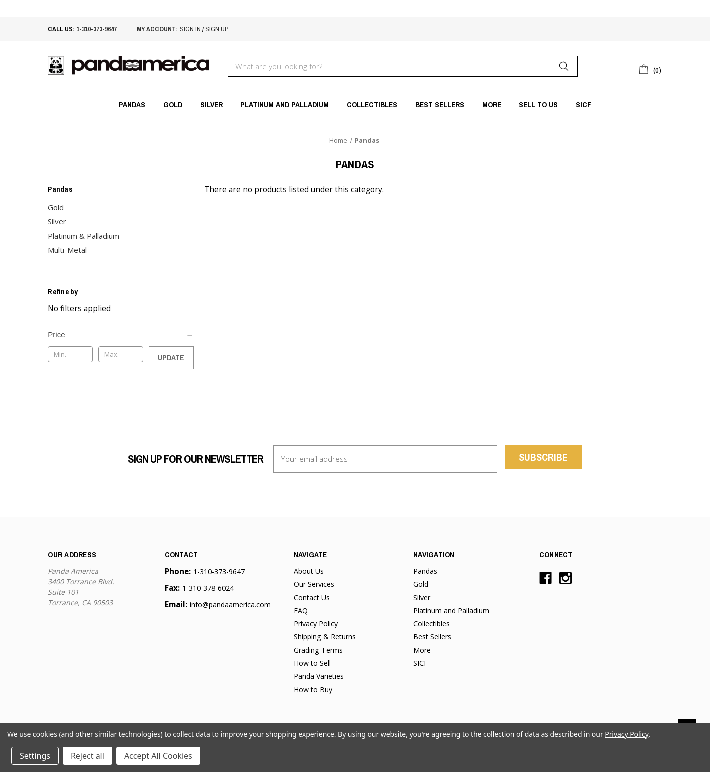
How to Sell (312, 663)
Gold (172, 104)
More (491, 104)
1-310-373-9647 (96, 28)
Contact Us (312, 597)
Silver (211, 104)
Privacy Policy (316, 623)
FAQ (301, 610)
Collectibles (372, 104)
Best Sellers (439, 104)
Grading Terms (318, 650)
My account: (157, 28)
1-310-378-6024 (208, 588)
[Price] (120, 335)
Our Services (314, 584)
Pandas (132, 104)
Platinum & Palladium (83, 236)
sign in (190, 28)
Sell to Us (538, 104)
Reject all (87, 755)
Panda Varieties (319, 676)
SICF (583, 104)
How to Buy (313, 689)
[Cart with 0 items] (650, 68)
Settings (35, 755)
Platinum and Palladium (284, 104)
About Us (309, 571)
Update (171, 357)
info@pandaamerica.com (230, 604)
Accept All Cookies (158, 755)
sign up (216, 28)
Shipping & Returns (325, 636)
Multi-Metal (67, 250)
